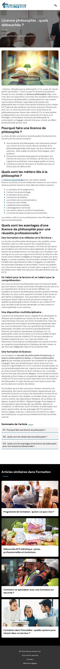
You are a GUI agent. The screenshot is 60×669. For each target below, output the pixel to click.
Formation (5, 33)
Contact (30, 659)
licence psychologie (14, 180)
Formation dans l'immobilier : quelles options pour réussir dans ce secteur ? (29, 632)
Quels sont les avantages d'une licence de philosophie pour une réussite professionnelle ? (30, 445)
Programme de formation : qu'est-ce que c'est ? (28, 511)
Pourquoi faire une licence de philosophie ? (24, 430)
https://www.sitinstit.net (31, 651)
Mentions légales (30, 663)
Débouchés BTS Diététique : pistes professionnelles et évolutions (21, 551)
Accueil (4, 30)
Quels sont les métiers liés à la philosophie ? (25, 436)
